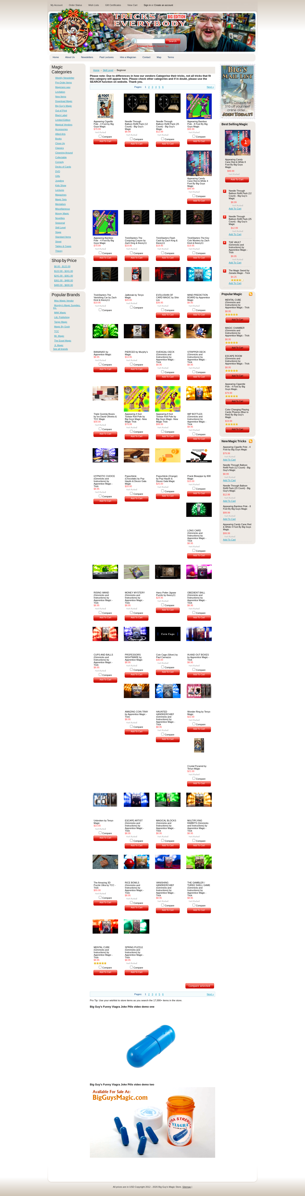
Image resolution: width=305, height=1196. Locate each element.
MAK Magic (60, 312)
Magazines (60, 194)
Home (96, 70)
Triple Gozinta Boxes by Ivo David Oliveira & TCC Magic (105, 416)
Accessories (61, 129)
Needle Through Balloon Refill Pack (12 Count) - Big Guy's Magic (136, 125)
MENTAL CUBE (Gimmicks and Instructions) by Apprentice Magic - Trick (103, 952)
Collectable (61, 157)
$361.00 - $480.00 (63, 280)
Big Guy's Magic (63, 106)
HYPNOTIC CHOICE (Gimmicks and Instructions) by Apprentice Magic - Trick (104, 481)
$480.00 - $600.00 (63, 285)
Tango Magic (60, 322)
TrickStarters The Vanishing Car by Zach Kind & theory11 (105, 297)
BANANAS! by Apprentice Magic (102, 353)
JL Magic (58, 345)
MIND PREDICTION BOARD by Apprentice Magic (198, 297)
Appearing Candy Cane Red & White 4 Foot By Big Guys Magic (197, 182)
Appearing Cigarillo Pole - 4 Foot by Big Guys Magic (104, 124)
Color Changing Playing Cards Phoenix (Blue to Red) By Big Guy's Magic (237, 413)
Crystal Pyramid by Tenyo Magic (196, 767)
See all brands (60, 349)
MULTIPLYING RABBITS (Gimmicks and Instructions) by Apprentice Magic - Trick (197, 825)
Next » (210, 87)
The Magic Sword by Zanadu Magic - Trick (239, 271)
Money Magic (62, 213)
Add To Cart (105, 141)
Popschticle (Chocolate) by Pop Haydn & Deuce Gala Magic (135, 480)
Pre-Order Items (63, 82)
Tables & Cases (63, 246)
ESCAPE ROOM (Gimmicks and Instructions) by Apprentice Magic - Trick (237, 360)
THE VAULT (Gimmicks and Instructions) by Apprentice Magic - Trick (238, 247)
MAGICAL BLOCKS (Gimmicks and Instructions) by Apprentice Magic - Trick (166, 825)
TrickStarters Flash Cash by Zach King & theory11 (167, 240)
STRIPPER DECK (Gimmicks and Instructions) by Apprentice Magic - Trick (196, 357)
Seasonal (60, 223)
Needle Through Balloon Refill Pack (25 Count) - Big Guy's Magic (167, 125)
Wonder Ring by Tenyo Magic (198, 712)
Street (58, 241)
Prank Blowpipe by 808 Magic (199, 477)
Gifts (57, 176)
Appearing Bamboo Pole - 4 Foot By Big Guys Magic (104, 240)
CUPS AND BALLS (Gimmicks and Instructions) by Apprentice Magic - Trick (103, 659)
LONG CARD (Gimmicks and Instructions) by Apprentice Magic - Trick (196, 535)
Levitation (60, 92)
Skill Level (60, 227)
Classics (59, 148)
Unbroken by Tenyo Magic (103, 821)
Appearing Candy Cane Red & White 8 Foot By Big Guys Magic (235, 163)
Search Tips (162, 46)
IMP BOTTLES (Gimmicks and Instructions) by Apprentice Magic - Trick (196, 419)
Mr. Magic (59, 336)
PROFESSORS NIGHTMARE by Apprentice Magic (134, 657)
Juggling (59, 180)
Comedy (59, 162)
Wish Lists (93, 5)
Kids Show (60, 185)
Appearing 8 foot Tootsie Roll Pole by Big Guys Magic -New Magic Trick (167, 418)
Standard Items (63, 237)
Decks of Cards (63, 166)
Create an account (163, 5)
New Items (60, 96)
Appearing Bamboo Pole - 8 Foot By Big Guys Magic (197, 124)
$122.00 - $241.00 (63, 271)
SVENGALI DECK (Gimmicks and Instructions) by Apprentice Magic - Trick (165, 357)
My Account (56, 5)
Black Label (61, 115)
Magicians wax (62, 87)
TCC (56, 331)
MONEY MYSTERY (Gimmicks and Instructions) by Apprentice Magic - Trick (135, 597)
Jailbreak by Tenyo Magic (134, 296)
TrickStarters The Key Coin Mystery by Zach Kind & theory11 (198, 240)
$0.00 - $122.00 (62, 266)
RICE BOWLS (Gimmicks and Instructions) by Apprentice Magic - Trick (134, 887)
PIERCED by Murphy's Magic (136, 353)
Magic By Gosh (62, 326)
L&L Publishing (61, 317)
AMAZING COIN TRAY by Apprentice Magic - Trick (136, 714)
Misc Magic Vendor (64, 300)
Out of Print (61, 110)
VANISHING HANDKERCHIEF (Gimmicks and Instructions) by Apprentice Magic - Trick (165, 889)
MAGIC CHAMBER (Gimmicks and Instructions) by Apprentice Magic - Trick (237, 332)
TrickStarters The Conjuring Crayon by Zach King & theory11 (136, 240)
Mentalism (60, 204)
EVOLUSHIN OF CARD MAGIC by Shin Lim (167, 297)
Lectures (59, 190)
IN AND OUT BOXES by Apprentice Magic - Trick (198, 657)
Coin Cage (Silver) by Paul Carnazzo (167, 655)
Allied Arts (60, 134)
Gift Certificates (113, 5)
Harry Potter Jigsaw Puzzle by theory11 (166, 593)
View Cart (132, 5)
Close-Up (60, 143)
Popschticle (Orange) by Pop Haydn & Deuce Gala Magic (167, 478)
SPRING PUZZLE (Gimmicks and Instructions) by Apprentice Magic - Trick (134, 952)
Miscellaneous (62, 209)
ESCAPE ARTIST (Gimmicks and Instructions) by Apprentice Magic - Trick (134, 825)
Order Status (75, 5)
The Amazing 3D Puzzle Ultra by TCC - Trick (105, 885)
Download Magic (63, 101)
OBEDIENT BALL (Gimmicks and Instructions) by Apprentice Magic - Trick (196, 597)
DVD (57, 171)
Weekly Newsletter (64, 78)
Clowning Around (64, 152)
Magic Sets (61, 199)
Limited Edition (62, 120)
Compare (107, 136)
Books (58, 138)
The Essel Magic (62, 340)
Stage (58, 232)
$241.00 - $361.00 (63, 275)
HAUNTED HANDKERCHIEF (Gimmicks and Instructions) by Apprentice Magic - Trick (165, 718)
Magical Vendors (63, 124)
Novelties (60, 218)
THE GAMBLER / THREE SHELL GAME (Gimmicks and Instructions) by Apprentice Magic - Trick (198, 889)
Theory (58, 251)
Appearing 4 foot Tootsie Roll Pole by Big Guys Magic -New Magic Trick (136, 418)
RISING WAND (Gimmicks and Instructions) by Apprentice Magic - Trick (103, 597)
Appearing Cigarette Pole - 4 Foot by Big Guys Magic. (235, 386)
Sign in (147, 5)
